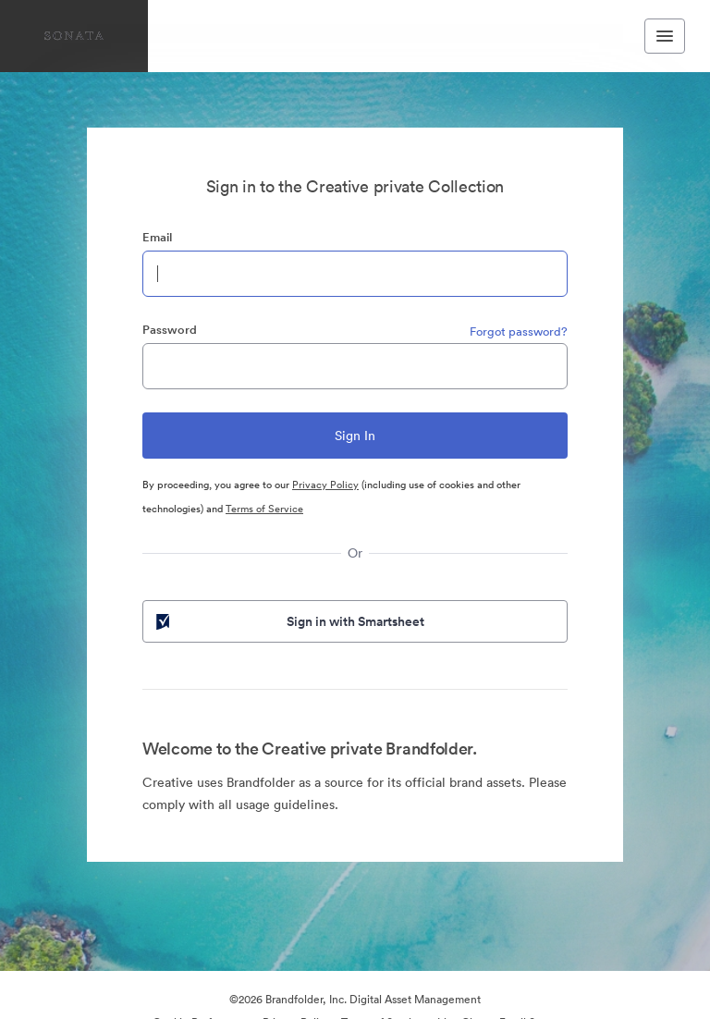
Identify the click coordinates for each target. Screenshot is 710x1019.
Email (157, 237)
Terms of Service (264, 508)
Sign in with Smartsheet (288, 621)
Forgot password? (519, 331)
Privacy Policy (325, 484)
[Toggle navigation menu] (664, 36)
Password (169, 330)
